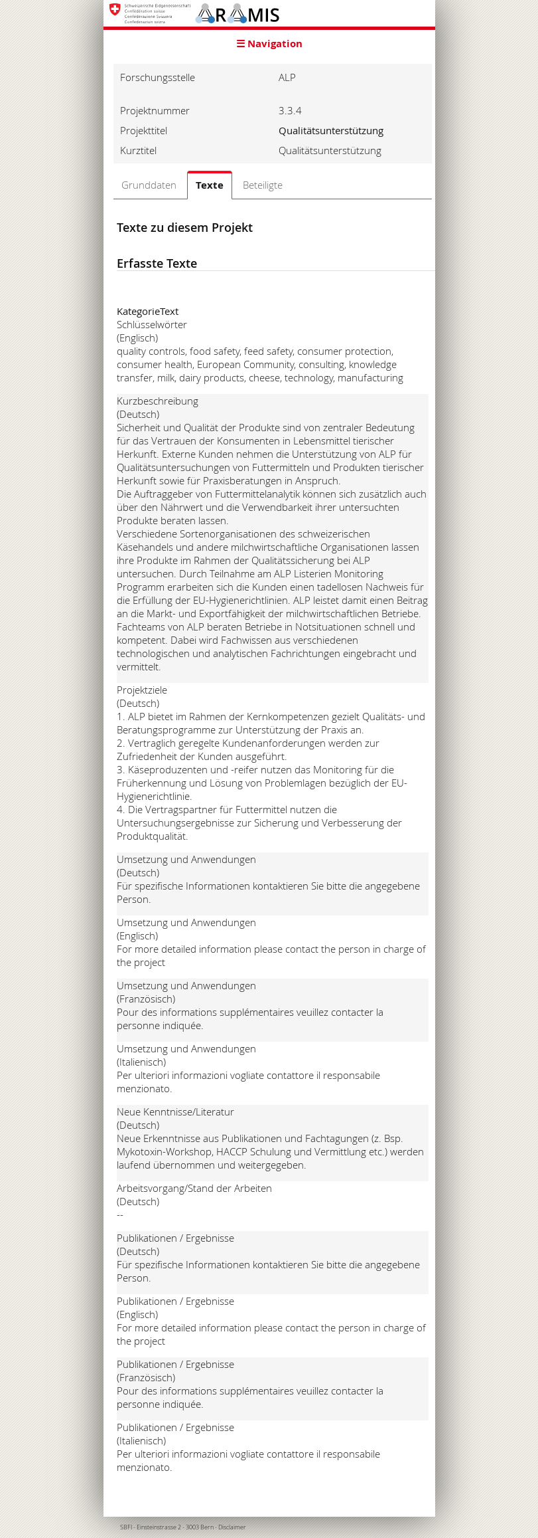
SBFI (126, 1527)
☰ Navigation (269, 43)
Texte (210, 185)
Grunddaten (148, 184)
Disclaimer (232, 1527)
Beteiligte (263, 184)
